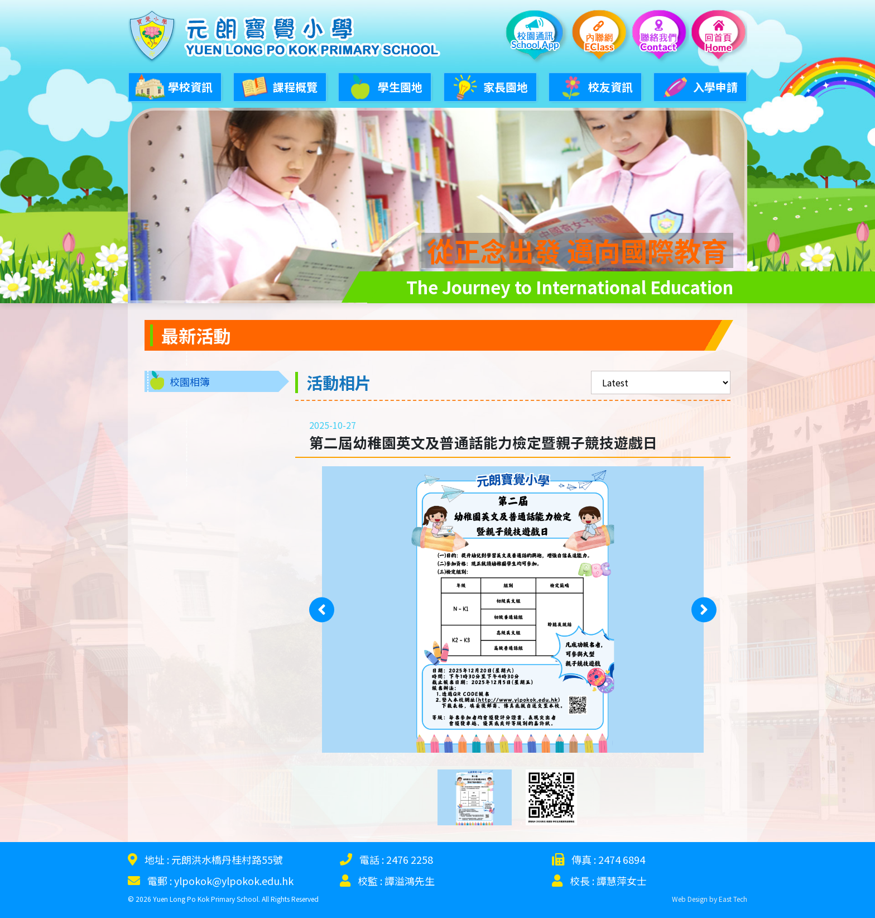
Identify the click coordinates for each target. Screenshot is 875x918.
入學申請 (699, 85)
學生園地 (383, 85)
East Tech (733, 894)
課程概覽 (278, 85)
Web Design (690, 894)
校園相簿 (190, 377)
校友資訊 (594, 85)
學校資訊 (173, 85)
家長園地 (489, 85)
